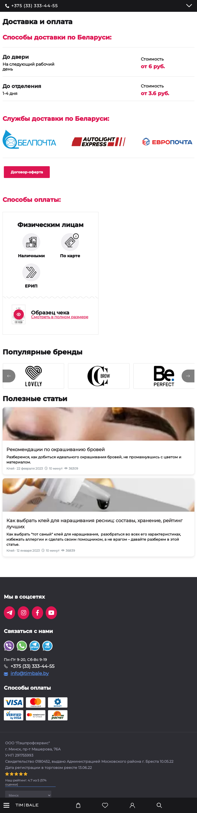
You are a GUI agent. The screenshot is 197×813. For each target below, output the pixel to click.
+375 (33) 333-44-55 (34, 6)
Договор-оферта (27, 172)
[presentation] (9, 376)
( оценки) (25, 782)
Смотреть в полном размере (59, 316)
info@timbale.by (30, 673)
